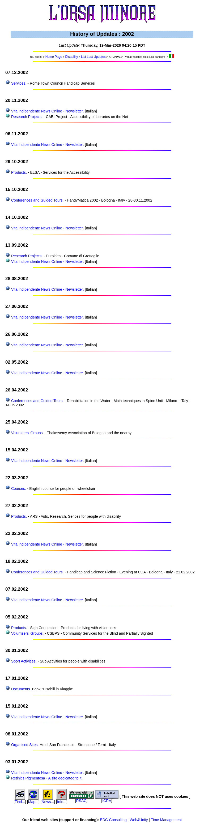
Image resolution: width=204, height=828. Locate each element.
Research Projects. (26, 117)
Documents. (20, 689)
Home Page (53, 57)
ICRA (106, 801)
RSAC (81, 801)
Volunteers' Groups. (27, 433)
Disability (71, 57)
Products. (18, 172)
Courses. (18, 488)
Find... (20, 802)
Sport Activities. (23, 661)
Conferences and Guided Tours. (36, 200)
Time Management (166, 820)
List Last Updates (93, 57)
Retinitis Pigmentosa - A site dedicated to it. (46, 778)
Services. (18, 83)
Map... (33, 802)
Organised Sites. (24, 745)
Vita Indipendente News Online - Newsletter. (47, 111)
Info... (61, 802)
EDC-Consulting (113, 820)
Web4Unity (139, 820)
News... (48, 802)
